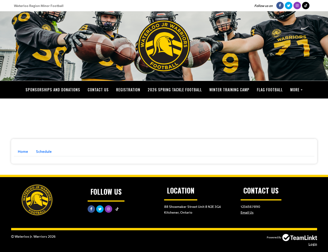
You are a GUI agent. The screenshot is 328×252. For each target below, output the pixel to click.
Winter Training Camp (229, 89)
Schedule (44, 151)
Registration (128, 89)
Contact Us (98, 89)
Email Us (247, 212)
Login (313, 244)
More (294, 89)
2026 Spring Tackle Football (175, 89)
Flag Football (270, 89)
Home (23, 151)
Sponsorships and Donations (52, 89)
